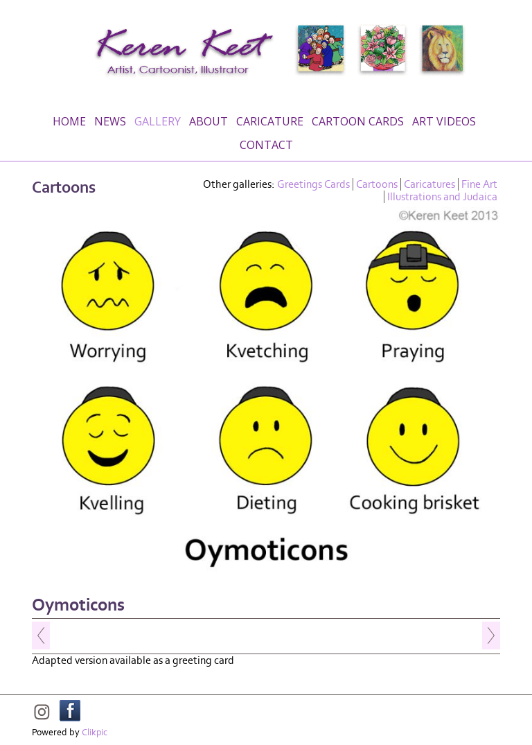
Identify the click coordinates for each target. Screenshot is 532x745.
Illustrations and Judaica (442, 197)
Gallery (157, 121)
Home (69, 121)
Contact (266, 144)
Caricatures (429, 184)
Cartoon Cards (358, 121)
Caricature (269, 121)
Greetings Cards (313, 184)
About (208, 121)
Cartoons (377, 184)
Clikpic (94, 732)
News (110, 121)
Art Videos (444, 121)
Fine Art (479, 184)
